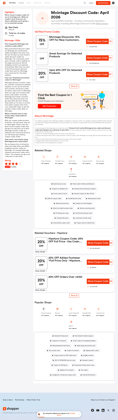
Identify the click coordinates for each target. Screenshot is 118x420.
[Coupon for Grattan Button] (72, 350)
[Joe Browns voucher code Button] (82, 218)
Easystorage (100, 161)
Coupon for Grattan (73, 350)
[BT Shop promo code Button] (61, 213)
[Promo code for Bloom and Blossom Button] (82, 184)
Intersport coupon (87, 360)
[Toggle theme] (113, 3)
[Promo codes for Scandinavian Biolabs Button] (83, 341)
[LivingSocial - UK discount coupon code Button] (63, 375)
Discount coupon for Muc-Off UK (84, 193)
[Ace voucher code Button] (53, 350)
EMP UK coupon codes (54, 198)
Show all (74, 295)
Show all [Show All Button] (74, 86)
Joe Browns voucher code (83, 218)
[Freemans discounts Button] (61, 218)
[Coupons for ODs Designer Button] (82, 203)
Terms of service (34, 413)
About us (94, 400)
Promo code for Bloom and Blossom (83, 184)
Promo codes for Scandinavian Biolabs (84, 340)
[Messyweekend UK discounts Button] (60, 345)
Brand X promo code (59, 184)
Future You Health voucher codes (63, 208)
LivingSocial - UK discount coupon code (64, 375)
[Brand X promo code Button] (58, 184)
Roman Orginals (46, 313)
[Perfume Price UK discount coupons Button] (84, 189)
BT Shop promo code (62, 213)
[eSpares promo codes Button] (91, 350)
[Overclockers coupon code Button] (60, 223)
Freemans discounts (62, 218)
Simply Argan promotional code (86, 345)
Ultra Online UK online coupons (84, 336)
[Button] (91, 3)
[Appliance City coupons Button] (66, 370)
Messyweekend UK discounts (61, 345)
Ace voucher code (54, 350)
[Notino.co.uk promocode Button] (86, 208)
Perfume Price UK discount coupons (85, 188)
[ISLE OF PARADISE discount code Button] (64, 360)
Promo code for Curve (60, 193)
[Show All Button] (74, 296)
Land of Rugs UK (74, 313)
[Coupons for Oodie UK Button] (58, 341)
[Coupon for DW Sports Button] (59, 365)
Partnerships (19, 400)
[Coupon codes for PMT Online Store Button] (64, 355)
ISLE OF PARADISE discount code (65, 360)
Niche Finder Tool (33, 400)
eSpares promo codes (92, 350)
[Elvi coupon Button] (83, 370)
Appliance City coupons (67, 370)
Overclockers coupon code (61, 223)
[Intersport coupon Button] (87, 360)
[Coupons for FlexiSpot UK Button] (59, 189)
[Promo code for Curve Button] (59, 193)
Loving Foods (100, 313)
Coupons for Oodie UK (59, 340)
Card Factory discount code (83, 213)
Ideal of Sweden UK (47, 161)
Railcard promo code (94, 198)
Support (112, 400)
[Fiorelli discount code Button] (74, 198)
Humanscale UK (87, 161)
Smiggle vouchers (88, 355)
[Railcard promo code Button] (93, 198)
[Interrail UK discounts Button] (88, 375)
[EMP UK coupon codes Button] (53, 198)
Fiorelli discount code (74, 198)
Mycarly (57, 313)
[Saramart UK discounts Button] (60, 336)
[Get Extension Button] (49, 106)
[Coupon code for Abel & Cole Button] (84, 223)
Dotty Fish (72, 161)
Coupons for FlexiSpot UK (59, 188)
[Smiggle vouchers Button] (87, 355)
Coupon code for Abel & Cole (85, 223)
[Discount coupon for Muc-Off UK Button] (83, 193)
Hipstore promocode (62, 203)
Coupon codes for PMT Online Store (65, 355)
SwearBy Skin (87, 313)
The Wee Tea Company (62, 161)
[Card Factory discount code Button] (83, 213)
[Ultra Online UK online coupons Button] (83, 336)
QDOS (71, 326)
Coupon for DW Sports (60, 365)
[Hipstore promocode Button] (61, 203)
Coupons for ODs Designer (83, 203)
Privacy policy (23, 413)
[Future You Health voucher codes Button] (62, 208)
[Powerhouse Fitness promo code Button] (83, 365)
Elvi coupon (84, 370)
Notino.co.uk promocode (87, 208)
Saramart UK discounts (61, 336)
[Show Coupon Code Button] (97, 41)
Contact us (103, 400)
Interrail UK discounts (89, 375)
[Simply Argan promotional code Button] (85, 345)
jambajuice (72, 174)
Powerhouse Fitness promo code (84, 365)
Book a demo (8, 400)
